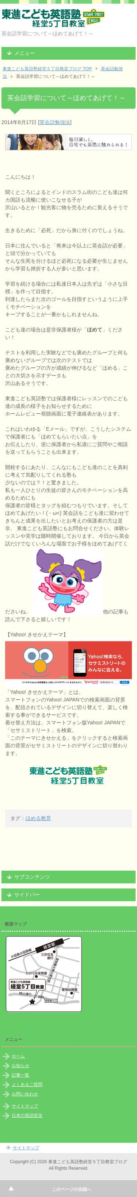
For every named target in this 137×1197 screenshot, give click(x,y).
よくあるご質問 (27, 1084)
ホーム (18, 1056)
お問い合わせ (25, 1094)
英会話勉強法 (54, 122)
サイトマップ (25, 1106)
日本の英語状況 (27, 1115)
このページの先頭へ (71, 1189)
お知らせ (20, 1065)
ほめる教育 (38, 818)
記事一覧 (20, 1075)
